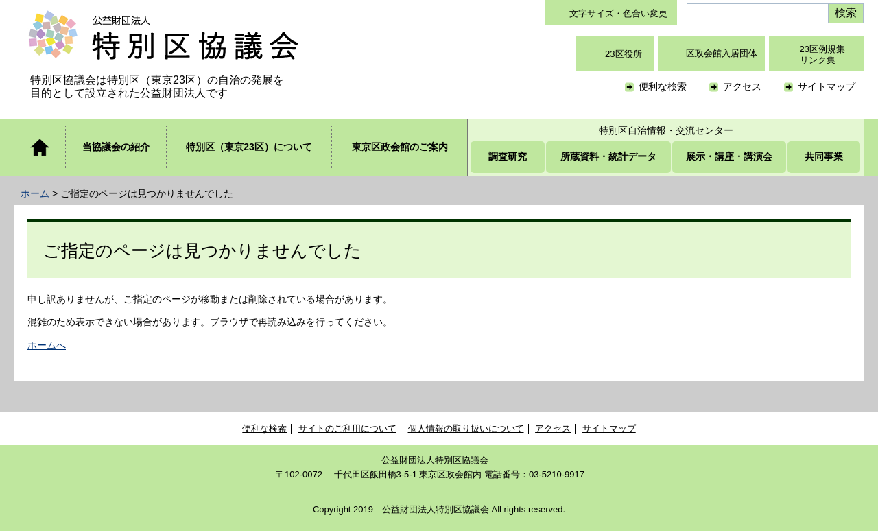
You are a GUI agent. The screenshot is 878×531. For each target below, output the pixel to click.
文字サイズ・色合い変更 (618, 13)
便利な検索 (663, 86)
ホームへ (46, 345)
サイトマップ (826, 86)
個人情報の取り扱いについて (466, 428)
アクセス (742, 86)
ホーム (35, 193)
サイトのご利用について (347, 428)
